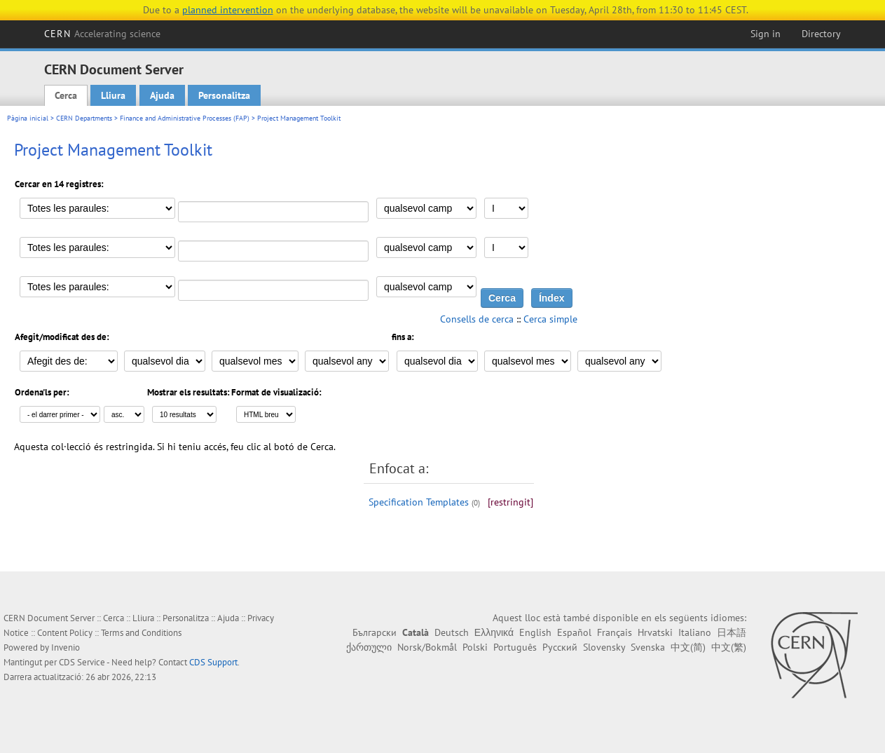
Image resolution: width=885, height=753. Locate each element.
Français (614, 632)
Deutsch (451, 632)
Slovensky (604, 647)
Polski (475, 647)
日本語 (731, 632)
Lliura (113, 95)
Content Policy (64, 633)
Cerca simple (550, 319)
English (535, 632)
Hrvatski (655, 632)
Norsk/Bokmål (427, 647)
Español (574, 632)
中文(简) (688, 647)
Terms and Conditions (141, 633)
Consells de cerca (477, 319)
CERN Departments (84, 118)
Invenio (65, 647)
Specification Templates (419, 502)
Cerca (66, 95)
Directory (821, 33)
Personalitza (224, 95)
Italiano (694, 632)
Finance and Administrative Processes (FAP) (184, 118)
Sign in (765, 33)
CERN (102, 33)
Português (515, 647)
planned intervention (227, 10)
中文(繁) (728, 647)
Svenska (648, 647)
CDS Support (213, 662)
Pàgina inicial (27, 118)
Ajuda (162, 95)
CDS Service (82, 662)
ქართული (369, 647)
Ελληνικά (494, 632)
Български (374, 632)
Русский (559, 647)
